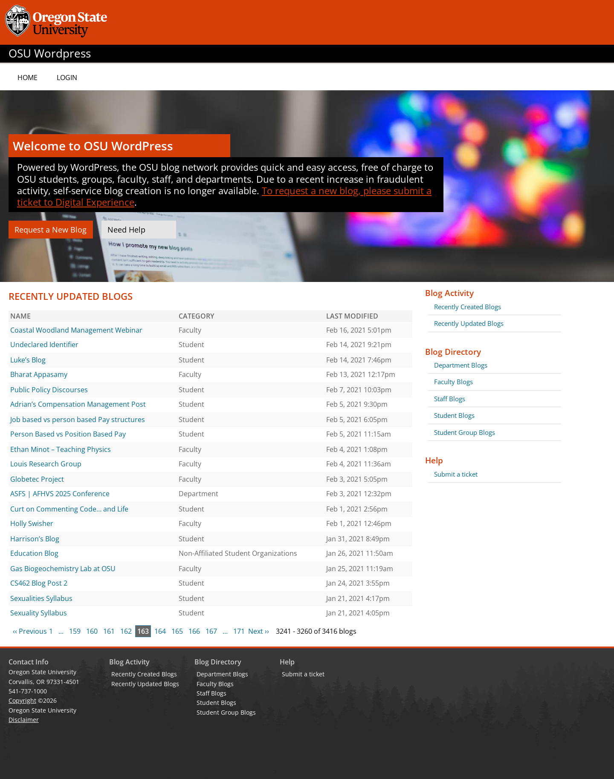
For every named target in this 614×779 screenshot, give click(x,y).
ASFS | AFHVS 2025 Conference (60, 493)
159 (75, 631)
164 (160, 631)
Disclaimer (24, 720)
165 (177, 631)
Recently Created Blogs (467, 306)
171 (239, 631)
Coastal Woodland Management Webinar (76, 330)
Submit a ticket (456, 474)
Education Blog (34, 553)
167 (211, 631)
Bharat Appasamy (38, 374)
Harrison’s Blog (34, 538)
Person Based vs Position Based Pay (68, 434)
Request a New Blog (50, 229)
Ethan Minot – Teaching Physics (60, 449)
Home (27, 77)
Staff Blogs (449, 398)
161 (109, 631)
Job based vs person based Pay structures (77, 419)
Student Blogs (454, 415)
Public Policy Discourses (49, 389)
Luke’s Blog (28, 360)
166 (194, 631)
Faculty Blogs (453, 381)
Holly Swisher (31, 523)
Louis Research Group (45, 464)
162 (126, 631)
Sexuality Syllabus (38, 613)
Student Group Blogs (464, 432)
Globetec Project (37, 479)
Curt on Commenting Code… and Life (69, 509)
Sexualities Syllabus (41, 598)
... (61, 631)
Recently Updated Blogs (469, 323)
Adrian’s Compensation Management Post (78, 404)
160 (92, 631)
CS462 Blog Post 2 (38, 583)
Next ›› (258, 631)
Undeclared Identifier (44, 344)
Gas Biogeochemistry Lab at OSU (63, 568)
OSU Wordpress (50, 53)
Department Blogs (460, 365)
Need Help (126, 229)
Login (67, 77)
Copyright (22, 700)
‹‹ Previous (30, 631)
